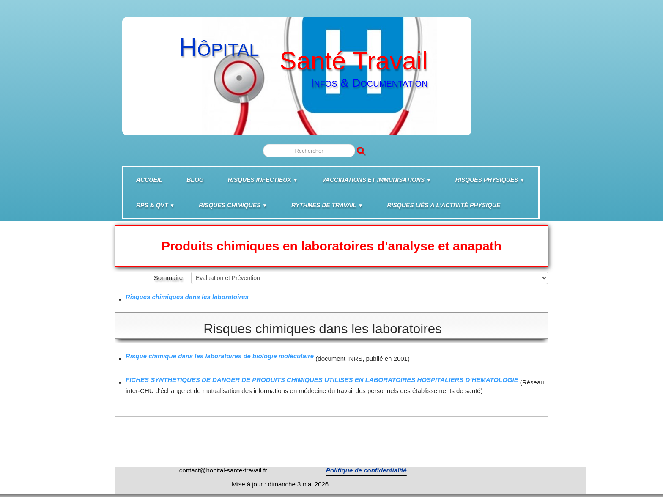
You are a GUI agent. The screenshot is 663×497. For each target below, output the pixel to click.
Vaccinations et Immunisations (376, 179)
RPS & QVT (155, 205)
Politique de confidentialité (366, 470)
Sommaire (168, 277)
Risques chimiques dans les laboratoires (187, 296)
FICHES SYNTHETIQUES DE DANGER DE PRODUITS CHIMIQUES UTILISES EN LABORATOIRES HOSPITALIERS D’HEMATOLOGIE (322, 379)
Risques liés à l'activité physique (444, 205)
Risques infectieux (263, 179)
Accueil (149, 179)
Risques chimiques (233, 205)
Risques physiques (490, 179)
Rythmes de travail (327, 205)
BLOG (194, 179)
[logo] (296, 72)
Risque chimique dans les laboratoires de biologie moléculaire (220, 356)
